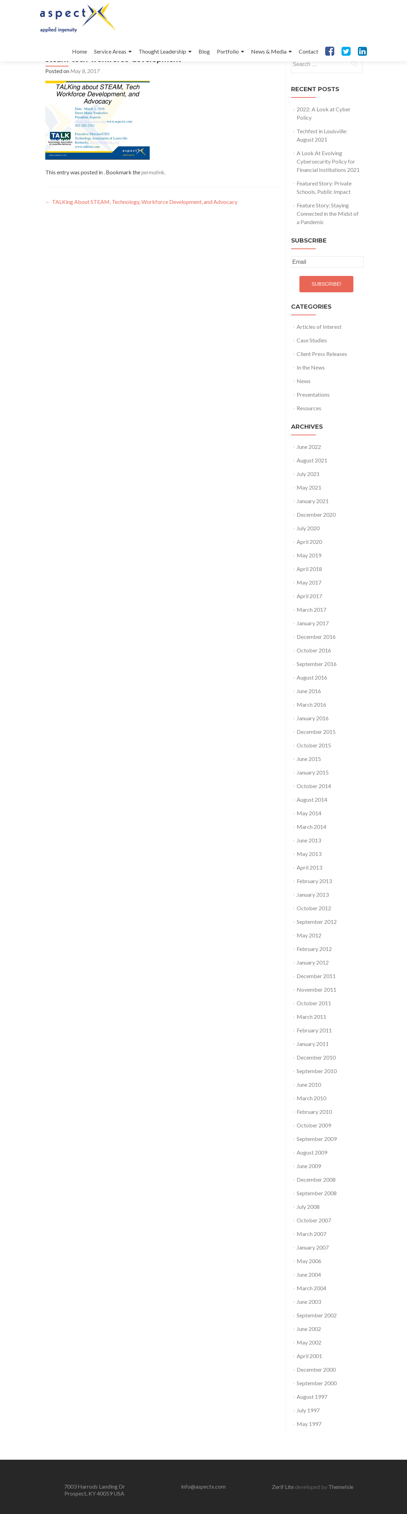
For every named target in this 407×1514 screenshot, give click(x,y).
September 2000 (317, 1409)
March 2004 (311, 1314)
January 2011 (313, 1070)
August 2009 (312, 1178)
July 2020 (308, 554)
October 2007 (314, 1246)
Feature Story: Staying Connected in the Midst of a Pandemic (328, 240)
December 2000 (316, 1396)
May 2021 (309, 513)
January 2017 (313, 649)
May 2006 (309, 1287)
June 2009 (309, 1192)
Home (79, 51)
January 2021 (313, 527)
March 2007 (311, 1260)
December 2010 (316, 1083)
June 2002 (309, 1355)
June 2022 (309, 473)
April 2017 (309, 622)
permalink (152, 198)
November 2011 (316, 1016)
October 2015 (314, 771)
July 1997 (308, 1436)
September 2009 (317, 1165)
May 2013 (309, 880)
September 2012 (317, 948)
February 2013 (314, 907)
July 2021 (308, 500)
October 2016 (314, 676)
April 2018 (309, 595)
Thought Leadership (162, 51)
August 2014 (312, 826)
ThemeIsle (340, 1486)
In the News (311, 393)
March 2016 (311, 731)
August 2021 (312, 486)
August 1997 (312, 1423)
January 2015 (313, 798)
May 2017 (309, 608)
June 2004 (309, 1301)
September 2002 (317, 1341)
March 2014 (311, 853)
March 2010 (311, 1124)
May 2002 (309, 1368)
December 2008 (316, 1206)
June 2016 (309, 717)
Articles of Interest (319, 353)
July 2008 (308, 1233)
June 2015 (309, 785)
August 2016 (312, 703)
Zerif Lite (283, 1486)
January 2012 (313, 988)
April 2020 (309, 568)
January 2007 (313, 1273)
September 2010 (317, 1097)
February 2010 (314, 1138)
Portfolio (228, 51)
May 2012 (309, 961)
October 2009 (314, 1151)
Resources (309, 434)
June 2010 (309, 1111)
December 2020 (316, 541)
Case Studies (312, 366)
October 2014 (314, 812)
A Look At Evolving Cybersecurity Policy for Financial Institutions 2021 (328, 187)
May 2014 (309, 839)
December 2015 (316, 758)
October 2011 (314, 1029)
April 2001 (309, 1382)
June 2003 (309, 1328)
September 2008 (317, 1219)
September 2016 (317, 690)
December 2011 (316, 1002)
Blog (204, 51)
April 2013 (309, 893)
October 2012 (314, 934)
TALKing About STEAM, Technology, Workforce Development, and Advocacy (141, 228)
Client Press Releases (322, 380)
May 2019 (309, 581)
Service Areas (110, 51)
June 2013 (309, 866)
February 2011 (314, 1056)
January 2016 (313, 744)
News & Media (269, 51)
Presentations (313, 421)
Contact (308, 51)
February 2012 (314, 975)
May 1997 (309, 1450)
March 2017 (311, 636)
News (304, 407)
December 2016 (316, 663)
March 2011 (311, 1043)
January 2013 (313, 921)
